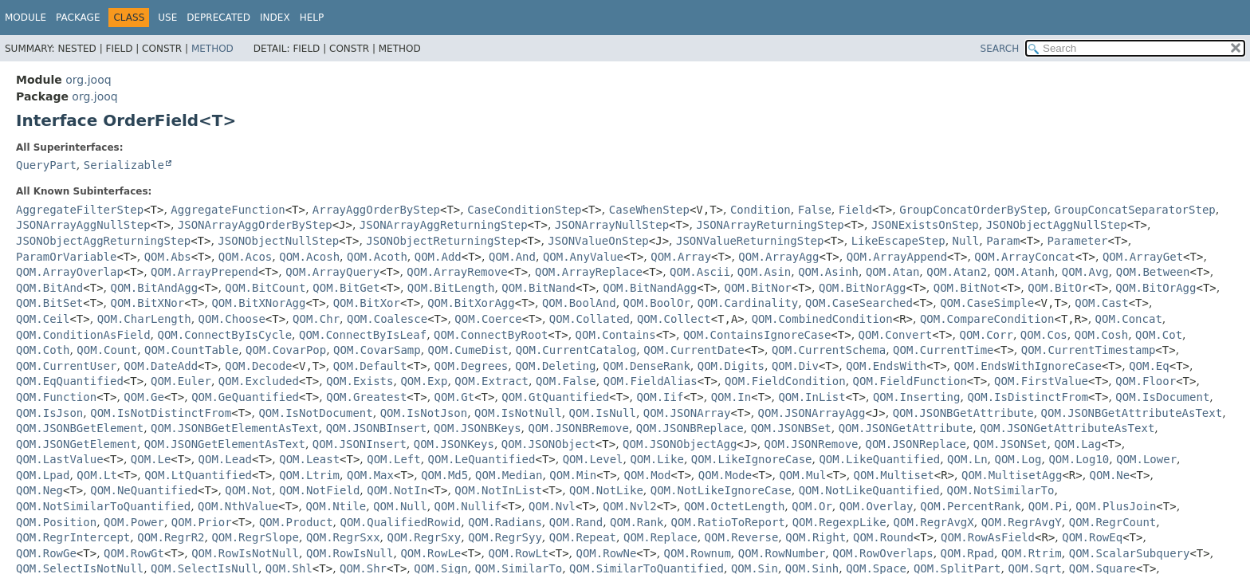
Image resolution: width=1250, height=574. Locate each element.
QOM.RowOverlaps (882, 553)
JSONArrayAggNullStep (83, 224)
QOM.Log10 (1078, 459)
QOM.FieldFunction (910, 381)
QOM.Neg (39, 490)
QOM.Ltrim (309, 475)
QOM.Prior (201, 522)
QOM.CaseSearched (859, 303)
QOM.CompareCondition (987, 319)
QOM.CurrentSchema (829, 350)
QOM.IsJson (49, 413)
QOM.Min (572, 475)
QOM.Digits (731, 366)
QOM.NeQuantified (144, 490)
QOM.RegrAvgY (1021, 522)
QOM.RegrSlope (255, 537)
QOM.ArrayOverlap (70, 271)
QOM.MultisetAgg (1011, 475)
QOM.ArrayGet (1143, 256)
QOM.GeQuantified (245, 397)
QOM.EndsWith (886, 366)
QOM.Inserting (917, 397)
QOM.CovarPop (286, 350)
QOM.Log (1018, 459)
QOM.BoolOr (656, 303)
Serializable (124, 165)
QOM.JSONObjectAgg (680, 444)
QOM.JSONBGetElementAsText (235, 428)
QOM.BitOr (1058, 287)
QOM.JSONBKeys (477, 428)
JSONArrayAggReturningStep (444, 224)
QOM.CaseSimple (987, 303)
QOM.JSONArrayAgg (812, 413)
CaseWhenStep (649, 209)
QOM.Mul (802, 475)
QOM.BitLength (451, 287)
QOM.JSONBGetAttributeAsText (1132, 413)
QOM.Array (681, 256)
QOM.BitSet (49, 303)
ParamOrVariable (66, 256)
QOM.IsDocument (1162, 397)
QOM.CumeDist (468, 350)
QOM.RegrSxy (424, 537)
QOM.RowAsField (988, 537)
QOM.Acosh (309, 256)
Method (212, 48)
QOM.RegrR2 (170, 537)
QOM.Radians (505, 522)
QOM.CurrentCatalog (576, 350)
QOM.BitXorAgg (471, 303)
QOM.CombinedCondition (822, 319)
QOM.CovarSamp (377, 350)
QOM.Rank (636, 522)
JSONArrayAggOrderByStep (255, 224)
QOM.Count (107, 350)
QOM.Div (795, 366)
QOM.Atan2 (956, 271)
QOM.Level (593, 459)
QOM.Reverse (742, 537)
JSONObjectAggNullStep (1056, 224)
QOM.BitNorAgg (862, 287)
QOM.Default (370, 366)
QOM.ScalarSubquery (1129, 553)
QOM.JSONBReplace (690, 428)
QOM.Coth (42, 350)
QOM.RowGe (46, 553)
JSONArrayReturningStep (769, 224)
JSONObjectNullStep (278, 240)
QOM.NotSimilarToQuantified (103, 506)
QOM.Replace (660, 537)
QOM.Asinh (828, 271)
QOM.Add (438, 256)
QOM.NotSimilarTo (1001, 490)
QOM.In (731, 397)
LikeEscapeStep (898, 240)
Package (78, 17)
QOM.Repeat (582, 537)
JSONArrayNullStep (612, 224)
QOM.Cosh (1101, 334)
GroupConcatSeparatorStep (1134, 209)
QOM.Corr (985, 334)
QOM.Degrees (471, 366)
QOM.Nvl (552, 506)
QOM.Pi (1048, 506)
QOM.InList (811, 397)
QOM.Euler (181, 381)
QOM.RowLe (430, 553)
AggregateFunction (228, 209)
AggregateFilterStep (79, 209)
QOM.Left (393, 459)
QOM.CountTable (191, 350)
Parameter (1078, 240)
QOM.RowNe (606, 553)
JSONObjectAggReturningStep (103, 240)
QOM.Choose (232, 319)
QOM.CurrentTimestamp (1088, 350)
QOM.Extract (491, 381)
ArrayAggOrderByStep (376, 209)
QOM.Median (508, 475)
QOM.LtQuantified (198, 475)
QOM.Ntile (335, 506)
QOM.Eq (1149, 366)
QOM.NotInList (498, 490)
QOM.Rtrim (1031, 553)
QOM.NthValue (238, 506)
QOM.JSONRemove (812, 444)
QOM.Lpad (42, 475)
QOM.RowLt (518, 553)
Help (312, 17)
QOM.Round (883, 537)
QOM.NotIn (397, 490)
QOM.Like (656, 459)
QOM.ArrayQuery (332, 271)
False (814, 209)
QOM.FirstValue (1041, 381)
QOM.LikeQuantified (879, 459)
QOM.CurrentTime (943, 350)
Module (25, 17)
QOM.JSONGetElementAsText (224, 444)
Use (167, 17)
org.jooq (88, 79)
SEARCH (1000, 48)
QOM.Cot (1158, 334)
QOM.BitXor (366, 303)
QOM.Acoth (377, 256)
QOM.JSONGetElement (76, 444)
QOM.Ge (144, 397)
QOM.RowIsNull (350, 553)
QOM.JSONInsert (359, 444)
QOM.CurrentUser (66, 366)
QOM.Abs (167, 256)
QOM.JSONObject (548, 444)
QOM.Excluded (258, 381)
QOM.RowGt (134, 553)
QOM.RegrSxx (343, 537)
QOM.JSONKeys (454, 444)
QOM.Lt (97, 475)
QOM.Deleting (555, 366)
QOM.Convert (896, 334)
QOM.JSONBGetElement (79, 428)
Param (1003, 240)
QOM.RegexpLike (839, 522)
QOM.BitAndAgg (155, 287)
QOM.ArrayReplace (589, 271)
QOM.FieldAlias (650, 381)
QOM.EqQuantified (70, 381)
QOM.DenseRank (646, 366)
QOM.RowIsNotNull (245, 553)
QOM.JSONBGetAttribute (963, 413)
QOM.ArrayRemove (457, 271)
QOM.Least (309, 459)
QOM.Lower (1146, 459)
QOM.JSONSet (1010, 444)
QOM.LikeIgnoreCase (751, 459)
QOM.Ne (1110, 475)
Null (966, 240)
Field (855, 209)
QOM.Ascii (700, 271)
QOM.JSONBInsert (376, 428)
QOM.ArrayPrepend (204, 271)
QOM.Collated (589, 319)
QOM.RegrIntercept (73, 537)
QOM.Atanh (1024, 271)
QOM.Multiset (894, 475)
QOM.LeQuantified (482, 459)
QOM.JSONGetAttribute (906, 428)
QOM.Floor (1145, 381)
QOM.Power (134, 522)
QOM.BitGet (345, 287)
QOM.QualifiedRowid (401, 522)
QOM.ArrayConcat (1024, 256)
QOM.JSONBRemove (579, 428)
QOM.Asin (764, 271)
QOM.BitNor (757, 287)
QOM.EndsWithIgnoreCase (1028, 366)
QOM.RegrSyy (505, 537)
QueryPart (46, 165)
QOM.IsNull (602, 413)
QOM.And (512, 256)
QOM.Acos (245, 256)
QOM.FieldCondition (785, 381)
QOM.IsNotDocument (315, 413)
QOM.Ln (967, 459)
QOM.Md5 (444, 475)
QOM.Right (815, 537)
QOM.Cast (1101, 303)
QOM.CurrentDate (693, 350)
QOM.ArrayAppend (897, 256)
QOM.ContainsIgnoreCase (757, 334)
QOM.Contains (616, 334)
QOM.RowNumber (782, 553)
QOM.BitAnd (49, 287)
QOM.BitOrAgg (1155, 287)
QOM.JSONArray (687, 413)
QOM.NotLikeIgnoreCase (721, 490)
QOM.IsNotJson (424, 413)
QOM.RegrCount (1113, 522)
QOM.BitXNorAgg (258, 303)
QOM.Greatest (366, 397)
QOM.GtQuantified (555, 397)
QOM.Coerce (487, 319)
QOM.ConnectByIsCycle (224, 334)
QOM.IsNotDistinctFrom (160, 413)
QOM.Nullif (467, 506)
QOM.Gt (454, 397)
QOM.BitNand (538, 287)
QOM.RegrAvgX (934, 522)
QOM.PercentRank (970, 506)
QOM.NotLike (606, 490)
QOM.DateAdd (161, 366)
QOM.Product (296, 522)
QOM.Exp (423, 381)
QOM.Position (56, 522)
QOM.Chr (316, 319)
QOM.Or (812, 506)
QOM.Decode (258, 366)
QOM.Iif (659, 397)
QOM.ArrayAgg (778, 256)
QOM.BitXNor (148, 303)
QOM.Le (151, 459)
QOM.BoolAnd (579, 303)
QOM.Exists (359, 381)
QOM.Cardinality (748, 303)
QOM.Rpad (967, 553)
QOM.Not (248, 490)
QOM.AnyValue (583, 256)
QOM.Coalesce (387, 319)
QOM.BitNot (967, 287)
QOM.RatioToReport (727, 522)
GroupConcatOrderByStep (973, 209)
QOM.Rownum (697, 553)
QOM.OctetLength (734, 506)
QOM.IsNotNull (518, 413)
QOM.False (566, 381)
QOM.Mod (647, 475)
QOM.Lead (225, 459)
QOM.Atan (892, 271)
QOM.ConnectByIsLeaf (362, 334)
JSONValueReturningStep (750, 240)
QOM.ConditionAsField (83, 334)
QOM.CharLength (144, 319)
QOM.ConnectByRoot (491, 334)
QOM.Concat (1128, 319)
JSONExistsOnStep (925, 224)
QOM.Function (56, 397)
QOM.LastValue (60, 459)
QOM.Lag (1077, 444)
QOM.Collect (674, 319)
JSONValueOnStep (598, 240)
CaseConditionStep (524, 209)
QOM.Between (1153, 271)
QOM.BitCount (265, 287)
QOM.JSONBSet (791, 428)
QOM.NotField (319, 490)
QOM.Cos (1043, 334)
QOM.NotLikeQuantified (869, 490)
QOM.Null (399, 506)
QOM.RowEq (1092, 537)
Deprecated (218, 17)
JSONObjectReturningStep (443, 240)
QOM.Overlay (876, 506)
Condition (760, 209)
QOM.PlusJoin (1115, 506)
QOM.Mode (725, 475)
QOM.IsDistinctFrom (1027, 397)
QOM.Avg (1085, 271)
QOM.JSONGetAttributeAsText (1067, 428)
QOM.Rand (576, 522)
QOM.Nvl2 (629, 506)
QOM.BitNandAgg (650, 287)
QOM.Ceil (42, 319)
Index (275, 17)
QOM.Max (370, 475)
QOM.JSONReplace (915, 444)
